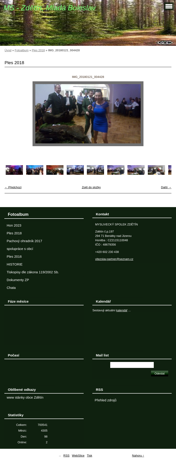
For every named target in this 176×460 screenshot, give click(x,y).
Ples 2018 (38, 50)
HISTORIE (14, 264)
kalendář (121, 310)
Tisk (89, 455)
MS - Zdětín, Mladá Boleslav (49, 8)
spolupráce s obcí (20, 249)
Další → (166, 187)
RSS (66, 455)
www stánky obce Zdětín (25, 397)
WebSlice (78, 455)
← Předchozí (13, 187)
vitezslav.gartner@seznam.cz (114, 259)
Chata (11, 288)
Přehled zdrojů (105, 400)
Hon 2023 (14, 225)
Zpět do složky (91, 187)
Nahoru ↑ (138, 455)
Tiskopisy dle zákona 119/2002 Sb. (33, 272)
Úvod (8, 50)
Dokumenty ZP (18, 280)
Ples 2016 (14, 256)
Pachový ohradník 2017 (24, 241)
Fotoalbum (21, 50)
